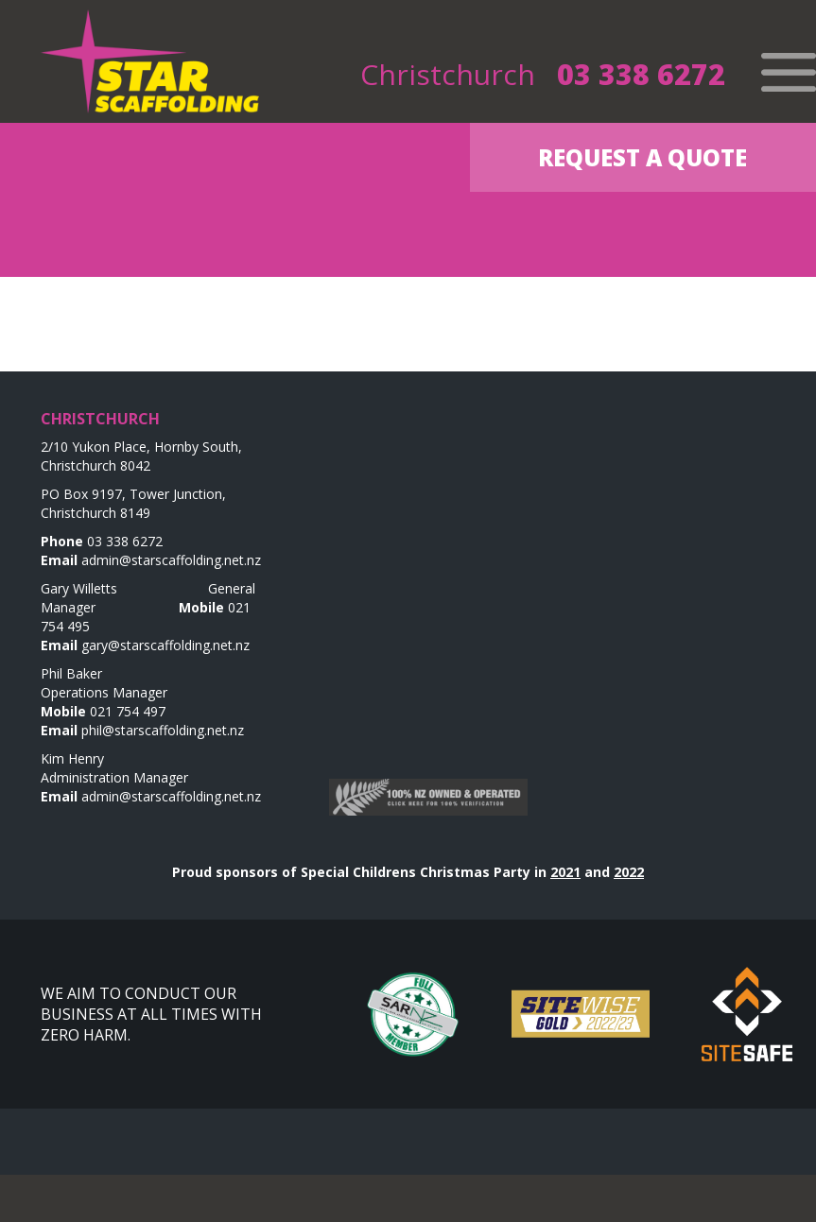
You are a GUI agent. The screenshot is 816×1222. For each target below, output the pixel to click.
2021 (565, 872)
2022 (629, 872)
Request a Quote (642, 157)
